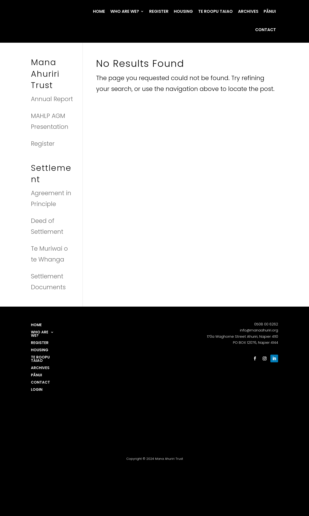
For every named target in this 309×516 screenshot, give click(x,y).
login (36, 390)
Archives (248, 11)
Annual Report (52, 99)
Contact (265, 30)
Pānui (270, 11)
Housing (183, 11)
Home (99, 11)
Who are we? (124, 11)
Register (159, 11)
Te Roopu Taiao (215, 11)
